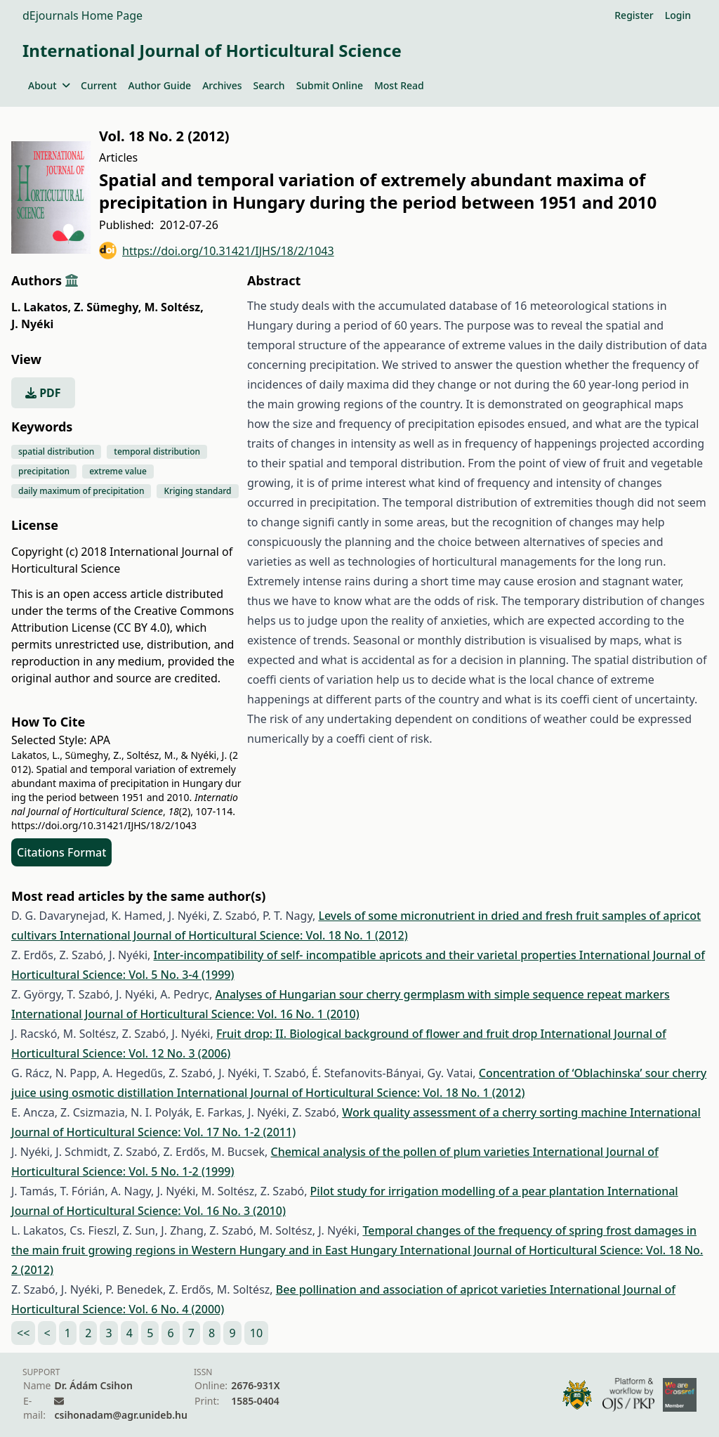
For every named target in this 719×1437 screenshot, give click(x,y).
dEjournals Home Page (82, 15)
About (49, 85)
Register (633, 15)
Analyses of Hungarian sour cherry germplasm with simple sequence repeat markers (442, 994)
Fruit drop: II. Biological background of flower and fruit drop (378, 1033)
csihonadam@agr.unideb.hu (120, 1415)
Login (678, 15)
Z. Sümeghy (107, 307)
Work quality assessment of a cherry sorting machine (486, 1112)
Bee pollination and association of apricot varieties (413, 1289)
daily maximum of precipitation (81, 491)
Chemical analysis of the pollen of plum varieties (401, 1151)
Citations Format (61, 852)
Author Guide (159, 85)
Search (269, 85)
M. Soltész (173, 307)
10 (256, 1333)
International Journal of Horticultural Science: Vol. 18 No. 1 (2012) (234, 935)
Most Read (399, 85)
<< (23, 1333)
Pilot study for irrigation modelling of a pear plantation (458, 1191)
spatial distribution (56, 451)
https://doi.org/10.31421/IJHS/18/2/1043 (216, 250)
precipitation (44, 471)
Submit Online (329, 85)
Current (99, 85)
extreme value (118, 471)
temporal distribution (157, 451)
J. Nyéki (32, 324)
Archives (222, 85)
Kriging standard (197, 491)
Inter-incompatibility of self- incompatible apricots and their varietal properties (366, 955)
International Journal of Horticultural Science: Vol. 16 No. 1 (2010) (185, 1014)
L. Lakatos (41, 307)
